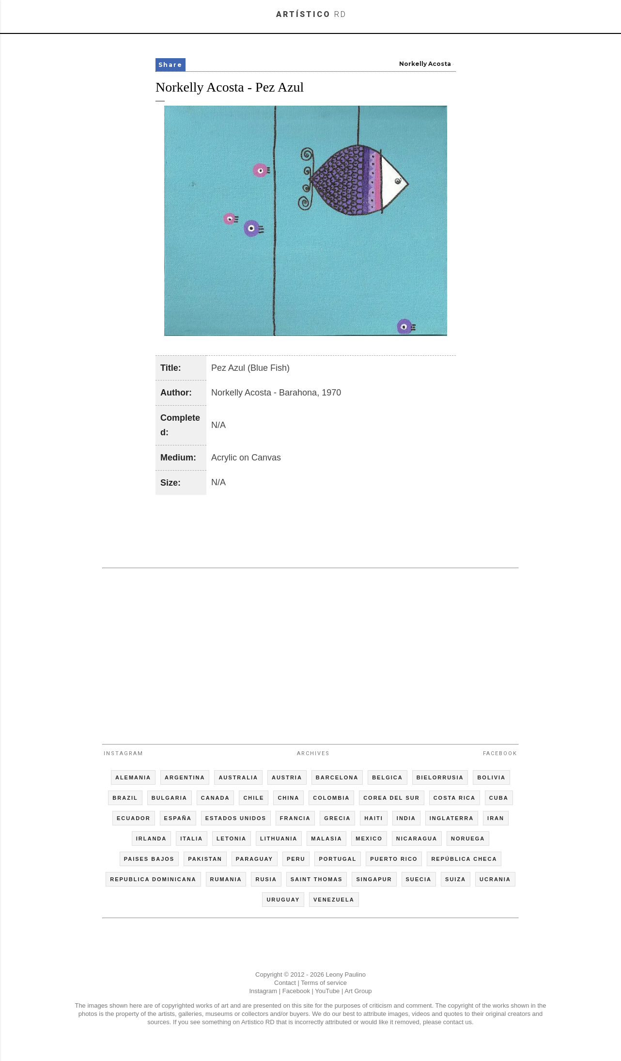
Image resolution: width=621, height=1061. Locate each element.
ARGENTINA (185, 777)
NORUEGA (468, 838)
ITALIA (191, 838)
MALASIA (326, 838)
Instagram (123, 753)
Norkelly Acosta (425, 63)
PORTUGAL (338, 859)
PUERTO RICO (394, 859)
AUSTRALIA (238, 777)
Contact (285, 982)
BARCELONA (337, 777)
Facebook (500, 753)
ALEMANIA (133, 777)
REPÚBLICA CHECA (464, 859)
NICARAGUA (416, 838)
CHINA (288, 798)
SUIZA (455, 879)
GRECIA (337, 818)
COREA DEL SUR (391, 798)
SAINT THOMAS (317, 879)
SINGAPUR (374, 879)
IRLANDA (151, 838)
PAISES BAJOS (149, 859)
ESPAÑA (178, 818)
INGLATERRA (452, 818)
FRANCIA (295, 818)
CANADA (215, 798)
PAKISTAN (205, 859)
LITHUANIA (278, 838)
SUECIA (419, 879)
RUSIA (266, 879)
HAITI (373, 818)
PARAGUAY (254, 859)
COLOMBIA (331, 798)
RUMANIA (226, 879)
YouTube (327, 991)
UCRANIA (495, 879)
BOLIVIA (491, 777)
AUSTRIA (287, 777)
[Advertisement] (310, 652)
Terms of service (324, 982)
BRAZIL (125, 798)
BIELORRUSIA (440, 777)
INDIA (406, 818)
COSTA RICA (455, 798)
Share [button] (170, 64)
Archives (313, 753)
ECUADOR (134, 818)
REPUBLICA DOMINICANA (153, 879)
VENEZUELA (334, 900)
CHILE (253, 798)
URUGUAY (283, 900)
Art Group (358, 991)
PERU (296, 859)
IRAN (495, 818)
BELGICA (387, 777)
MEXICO (369, 838)
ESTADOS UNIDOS (235, 818)
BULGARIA (169, 798)
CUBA (499, 798)
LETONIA (232, 838)
